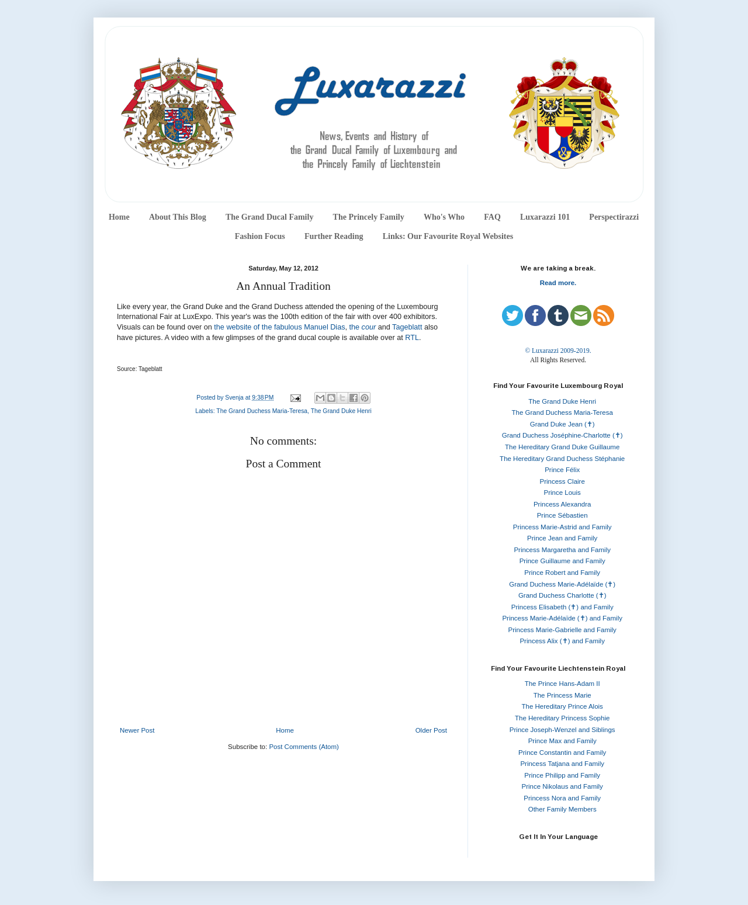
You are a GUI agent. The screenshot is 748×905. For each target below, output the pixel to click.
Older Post (431, 730)
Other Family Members (562, 809)
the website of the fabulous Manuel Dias (279, 327)
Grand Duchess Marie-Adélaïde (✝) (562, 584)
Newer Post (137, 730)
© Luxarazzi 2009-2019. (558, 350)
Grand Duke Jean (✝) (562, 424)
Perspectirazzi (614, 217)
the (362, 327)
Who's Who (444, 217)
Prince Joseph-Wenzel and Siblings (562, 729)
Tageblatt (407, 327)
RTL (412, 338)
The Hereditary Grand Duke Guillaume (562, 446)
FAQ (492, 217)
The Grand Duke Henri (341, 411)
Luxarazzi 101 (545, 217)
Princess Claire (562, 481)
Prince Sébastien (562, 515)
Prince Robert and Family (562, 572)
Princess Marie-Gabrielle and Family (562, 629)
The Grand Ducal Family (270, 217)
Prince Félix (562, 469)
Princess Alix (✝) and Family (562, 640)
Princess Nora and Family (562, 798)
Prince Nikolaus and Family (562, 786)
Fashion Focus (260, 236)
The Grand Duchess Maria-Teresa (261, 411)
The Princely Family (368, 217)
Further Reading (333, 236)
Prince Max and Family (562, 740)
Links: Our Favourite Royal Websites (448, 236)
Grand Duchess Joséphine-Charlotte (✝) (562, 435)
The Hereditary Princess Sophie (562, 718)
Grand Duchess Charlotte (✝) (562, 595)
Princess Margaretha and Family (562, 549)
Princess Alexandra (562, 504)
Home (119, 217)
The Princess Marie (562, 695)
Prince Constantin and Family (562, 752)
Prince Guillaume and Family (562, 560)
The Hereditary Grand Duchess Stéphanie (562, 458)
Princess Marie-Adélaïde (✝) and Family (562, 618)
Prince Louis (562, 492)
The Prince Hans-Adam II (562, 683)
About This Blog (177, 217)
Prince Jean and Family (562, 538)
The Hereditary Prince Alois (562, 706)
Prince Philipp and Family (562, 775)
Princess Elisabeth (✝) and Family (562, 607)
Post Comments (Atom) (304, 746)
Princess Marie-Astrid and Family (562, 526)
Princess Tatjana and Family (562, 763)
